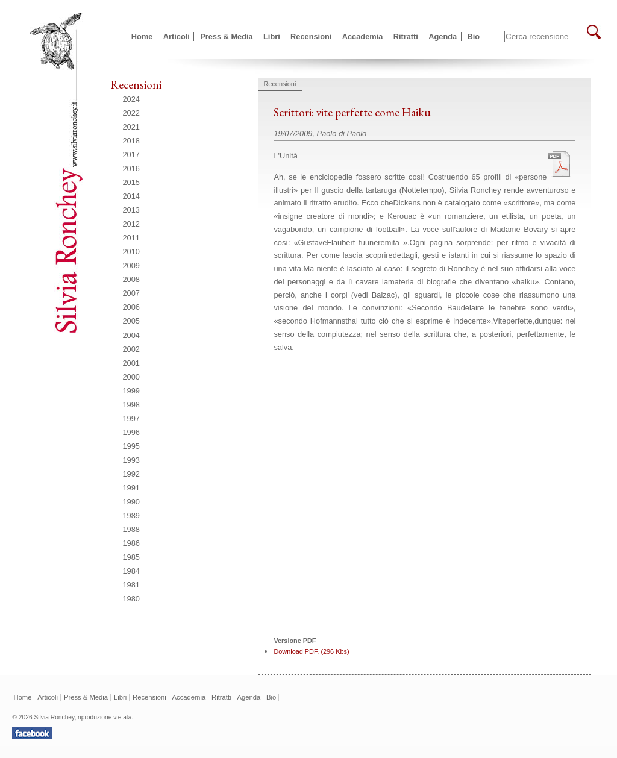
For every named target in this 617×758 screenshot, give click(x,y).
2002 (131, 349)
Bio (474, 36)
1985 (131, 557)
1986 (131, 543)
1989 (131, 515)
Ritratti (405, 36)
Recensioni (310, 36)
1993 (131, 460)
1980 (131, 598)
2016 (131, 168)
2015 (131, 182)
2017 (131, 154)
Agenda (442, 36)
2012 (131, 223)
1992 (131, 473)
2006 (131, 307)
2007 (131, 293)
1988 (131, 529)
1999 (131, 390)
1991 (131, 487)
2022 (131, 112)
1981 (131, 584)
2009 (131, 265)
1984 (131, 570)
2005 (131, 320)
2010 (131, 251)
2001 (131, 363)
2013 (131, 210)
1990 (131, 501)
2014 (131, 196)
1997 (131, 418)
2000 (131, 376)
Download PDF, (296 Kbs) (311, 651)
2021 (131, 126)
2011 (131, 237)
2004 (131, 335)
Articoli (176, 36)
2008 (131, 279)
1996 (131, 432)
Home (142, 36)
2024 (131, 99)
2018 (131, 140)
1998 (131, 404)
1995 (131, 446)
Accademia (362, 36)
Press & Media (226, 36)
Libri (271, 36)
